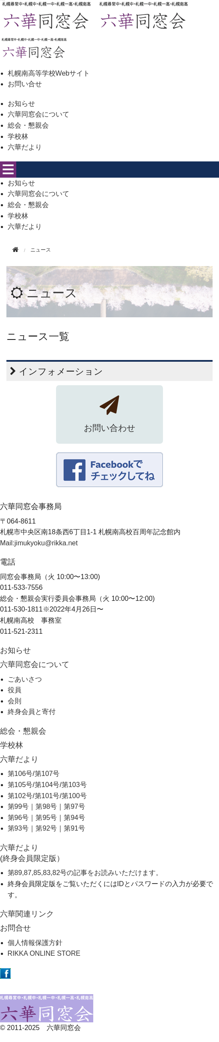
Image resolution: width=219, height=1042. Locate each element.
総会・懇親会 (28, 125)
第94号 (74, 817)
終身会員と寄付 (32, 711)
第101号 (47, 795)
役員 (14, 690)
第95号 (46, 817)
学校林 (18, 136)
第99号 (18, 806)
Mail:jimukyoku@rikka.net (39, 543)
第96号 (18, 817)
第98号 (46, 806)
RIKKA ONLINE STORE (44, 953)
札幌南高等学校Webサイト (49, 73)
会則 (14, 701)
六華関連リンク (27, 914)
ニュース (52, 293)
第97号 (74, 806)
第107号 (47, 773)
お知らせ (21, 103)
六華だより (25, 147)
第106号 (20, 773)
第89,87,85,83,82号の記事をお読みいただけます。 (85, 872)
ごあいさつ (25, 679)
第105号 (20, 784)
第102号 (20, 795)
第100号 (74, 795)
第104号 (47, 784)
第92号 (46, 828)
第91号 (74, 828)
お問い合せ (25, 84)
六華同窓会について (38, 114)
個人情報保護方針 (35, 942)
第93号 (18, 828)
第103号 (74, 784)
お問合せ (15, 928)
